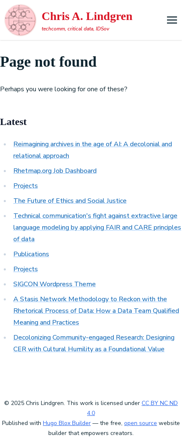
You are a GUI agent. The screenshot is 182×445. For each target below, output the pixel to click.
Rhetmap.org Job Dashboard (55, 170)
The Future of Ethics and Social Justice (70, 200)
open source (140, 423)
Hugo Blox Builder (67, 423)
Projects (25, 185)
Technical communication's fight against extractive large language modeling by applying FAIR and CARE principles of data (97, 227)
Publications (31, 254)
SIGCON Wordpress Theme (54, 284)
